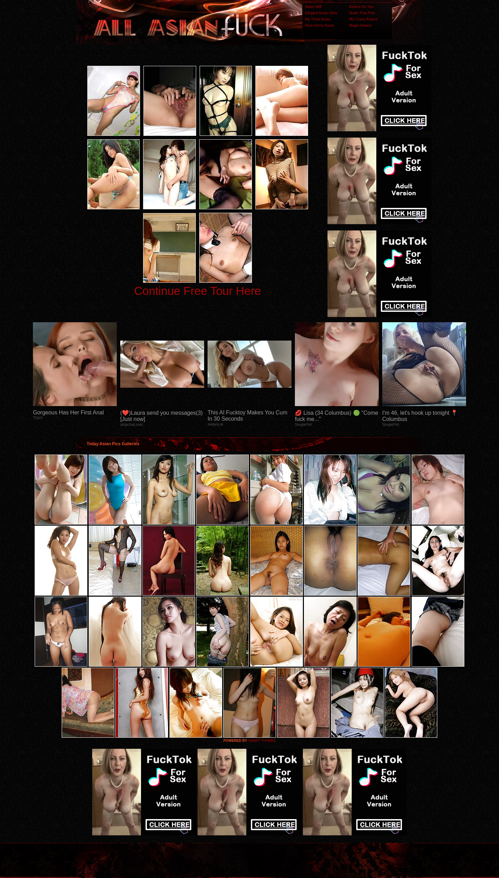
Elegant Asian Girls (321, 13)
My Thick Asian (318, 19)
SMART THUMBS (261, 741)
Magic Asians (360, 25)
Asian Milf (313, 7)
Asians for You (361, 7)
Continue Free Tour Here (197, 290)
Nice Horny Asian (319, 25)
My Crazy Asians (363, 19)
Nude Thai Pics (362, 13)
